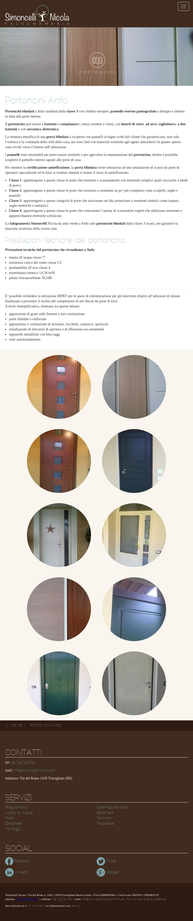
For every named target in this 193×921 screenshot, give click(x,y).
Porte (9, 818)
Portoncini (104, 818)
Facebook (18, 861)
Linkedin (16, 872)
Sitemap (161, 899)
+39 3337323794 (23, 762)
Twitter (107, 861)
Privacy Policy (125, 899)
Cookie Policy (145, 899)
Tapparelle (105, 823)
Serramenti (105, 813)
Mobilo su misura (19, 813)
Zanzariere (13, 823)
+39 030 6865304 (27, 899)
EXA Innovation (35, 905)
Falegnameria (16, 807)
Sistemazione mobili (113, 807)
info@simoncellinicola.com (34, 770)
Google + (108, 872)
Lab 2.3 (74, 905)
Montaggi (12, 829)
